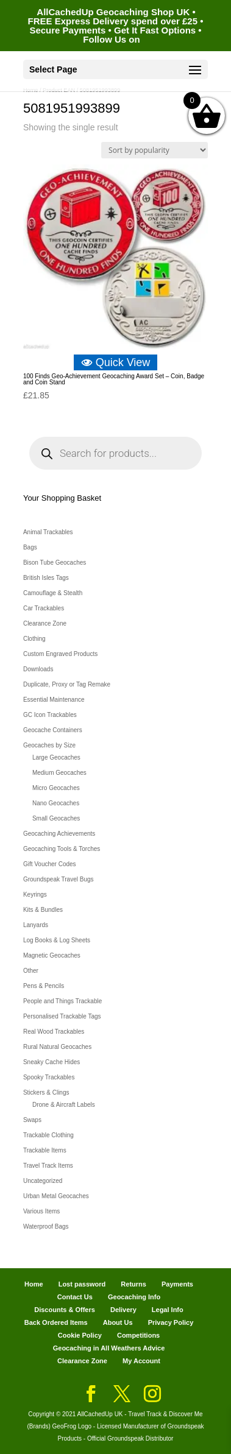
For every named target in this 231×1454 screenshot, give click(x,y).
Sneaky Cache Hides (51, 1062)
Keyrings (35, 894)
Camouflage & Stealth (52, 593)
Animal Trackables (48, 532)
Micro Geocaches (56, 788)
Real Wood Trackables (53, 1031)
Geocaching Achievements (59, 833)
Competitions (138, 1335)
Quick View (116, 362)
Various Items (41, 1211)
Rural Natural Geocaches (57, 1046)
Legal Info (167, 1309)
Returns (133, 1284)
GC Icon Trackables (50, 714)
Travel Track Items (48, 1165)
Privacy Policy (171, 1322)
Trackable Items (44, 1150)
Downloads (38, 669)
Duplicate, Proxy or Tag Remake (66, 684)
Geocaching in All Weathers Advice (109, 1348)
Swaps (32, 1120)
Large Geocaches (56, 757)
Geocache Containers (52, 730)
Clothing (34, 638)
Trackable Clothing (48, 1135)
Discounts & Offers (64, 1309)
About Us (118, 1322)
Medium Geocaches (59, 772)
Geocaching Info (134, 1296)
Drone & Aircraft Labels (63, 1104)
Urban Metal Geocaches (56, 1196)
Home (33, 1284)
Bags (30, 547)
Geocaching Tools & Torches (61, 848)
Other (30, 970)
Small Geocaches (56, 818)
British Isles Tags (46, 577)
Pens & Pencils (43, 986)
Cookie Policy (80, 1335)
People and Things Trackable (62, 1001)
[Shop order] (154, 150)
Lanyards (35, 925)
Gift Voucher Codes (49, 864)
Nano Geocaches (55, 803)
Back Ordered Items (56, 1322)
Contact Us (75, 1296)
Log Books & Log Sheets (56, 940)
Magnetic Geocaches (51, 955)
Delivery (123, 1309)
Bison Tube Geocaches (54, 562)
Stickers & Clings (46, 1092)
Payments (177, 1284)
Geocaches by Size (49, 745)
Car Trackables (43, 608)
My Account (141, 1360)
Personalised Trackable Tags (62, 1016)
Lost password (82, 1284)
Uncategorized (42, 1180)
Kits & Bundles (43, 909)
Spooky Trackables (49, 1077)
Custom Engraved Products (60, 654)
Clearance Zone (44, 623)
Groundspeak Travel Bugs (58, 879)
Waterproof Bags (46, 1226)
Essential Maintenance (54, 699)
